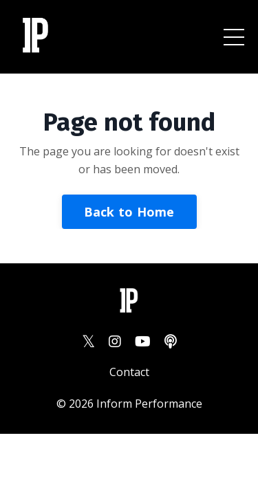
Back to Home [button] (129, 212)
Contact (129, 372)
